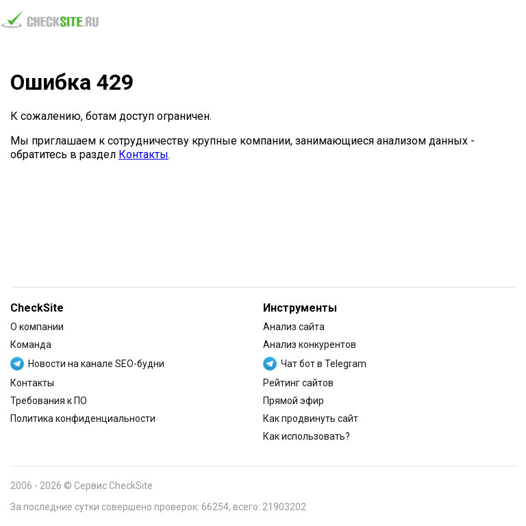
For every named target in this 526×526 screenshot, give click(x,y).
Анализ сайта (294, 326)
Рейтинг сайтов (298, 382)
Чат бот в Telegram (323, 363)
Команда (30, 344)
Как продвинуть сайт (310, 418)
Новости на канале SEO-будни (96, 363)
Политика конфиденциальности (82, 418)
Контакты (143, 154)
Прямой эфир (293, 400)
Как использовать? (306, 436)
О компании (37, 326)
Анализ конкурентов (309, 344)
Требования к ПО (48, 400)
